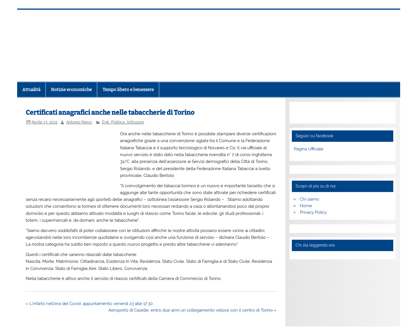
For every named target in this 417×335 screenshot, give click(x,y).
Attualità (31, 89)
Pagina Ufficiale (309, 149)
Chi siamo (309, 199)
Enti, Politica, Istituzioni (123, 122)
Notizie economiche (71, 89)
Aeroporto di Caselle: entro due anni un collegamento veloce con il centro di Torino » (192, 310)
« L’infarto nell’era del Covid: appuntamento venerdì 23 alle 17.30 (89, 303)
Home (306, 205)
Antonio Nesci (79, 122)
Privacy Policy (313, 212)
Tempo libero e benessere (128, 89)
